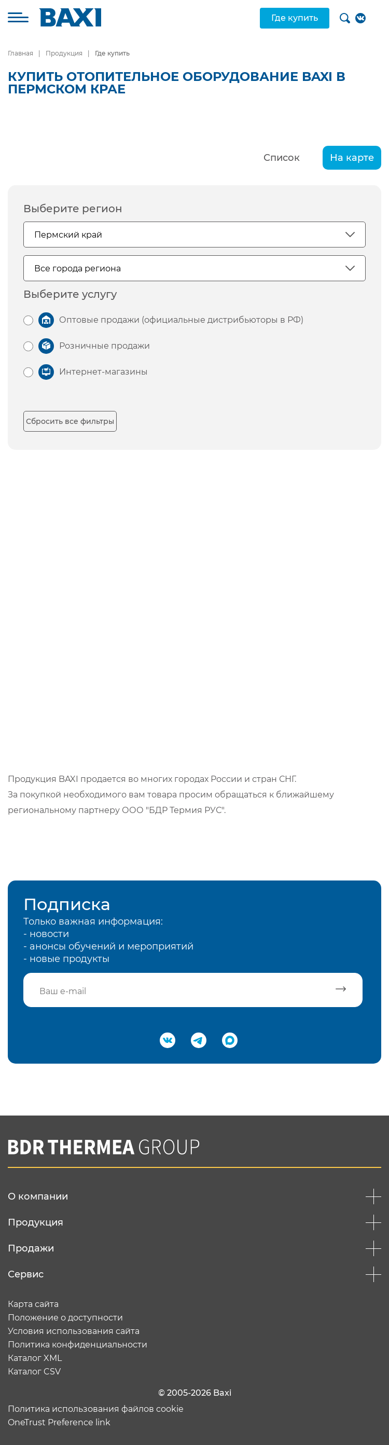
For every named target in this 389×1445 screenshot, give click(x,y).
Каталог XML (35, 1358)
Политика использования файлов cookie (96, 1409)
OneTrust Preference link (59, 1423)
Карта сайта (33, 1304)
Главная (20, 53)
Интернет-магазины (103, 372)
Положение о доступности (65, 1318)
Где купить (294, 18)
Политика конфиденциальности (77, 1345)
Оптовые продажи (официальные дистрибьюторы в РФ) (181, 320)
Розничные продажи (104, 346)
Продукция (64, 53)
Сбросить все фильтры (70, 421)
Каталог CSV (34, 1372)
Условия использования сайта (74, 1331)
